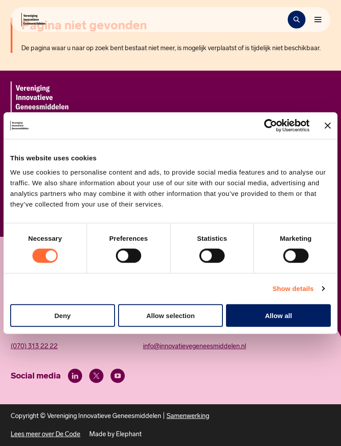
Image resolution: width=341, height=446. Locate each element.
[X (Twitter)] (96, 376)
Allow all (278, 315)
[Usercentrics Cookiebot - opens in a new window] (270, 125)
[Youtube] (118, 376)
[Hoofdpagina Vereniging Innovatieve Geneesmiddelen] (33, 19)
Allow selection (170, 315)
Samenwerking (188, 416)
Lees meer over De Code (45, 434)
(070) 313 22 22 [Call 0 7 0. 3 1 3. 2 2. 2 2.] (34, 346)
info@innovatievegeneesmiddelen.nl (194, 346)
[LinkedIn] (75, 376)
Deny (62, 315)
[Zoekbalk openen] (296, 19)
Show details (293, 288)
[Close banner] (328, 126)
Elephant (129, 434)
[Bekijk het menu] (318, 19)
